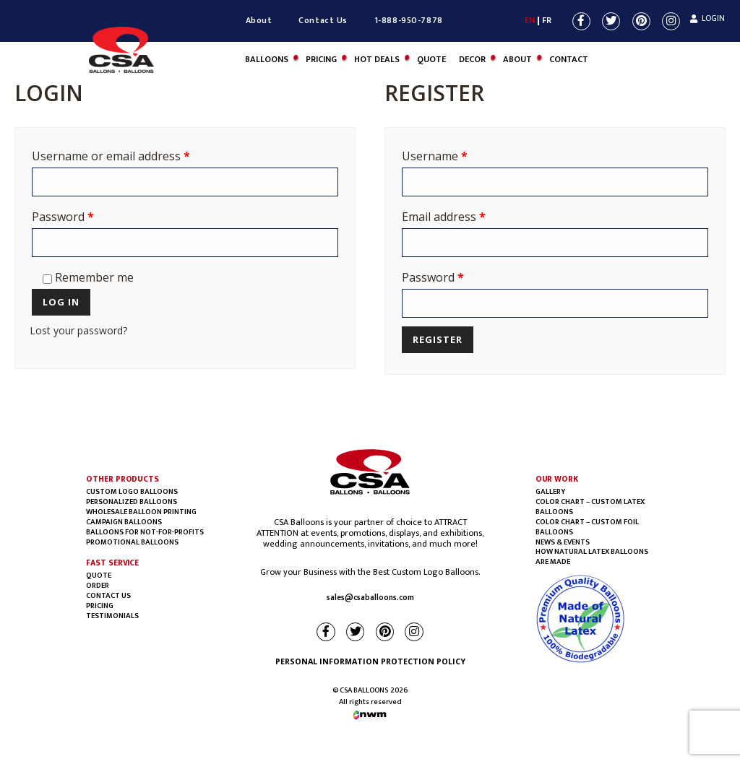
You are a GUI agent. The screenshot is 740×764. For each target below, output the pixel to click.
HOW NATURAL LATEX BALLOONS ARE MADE (591, 556)
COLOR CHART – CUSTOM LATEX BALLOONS (590, 506)
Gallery (550, 491)
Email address (444, 217)
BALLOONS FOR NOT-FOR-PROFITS (145, 532)
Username (435, 156)
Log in (61, 301)
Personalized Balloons (131, 501)
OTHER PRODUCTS (122, 479)
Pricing (321, 59)
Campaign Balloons (124, 522)
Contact (568, 59)
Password (63, 217)
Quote (431, 59)
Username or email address (111, 156)
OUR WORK (556, 479)
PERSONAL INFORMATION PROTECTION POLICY (370, 661)
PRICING (99, 605)
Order (97, 585)
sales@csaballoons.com (370, 598)
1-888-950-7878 (408, 20)
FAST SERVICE (112, 563)
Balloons (266, 59)
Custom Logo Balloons (132, 491)
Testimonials (112, 615)
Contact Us (323, 20)
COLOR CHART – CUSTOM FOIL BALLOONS (587, 527)
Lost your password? (78, 330)
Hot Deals (377, 59)
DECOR (472, 59)
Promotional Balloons (132, 542)
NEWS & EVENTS (562, 542)
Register (437, 339)
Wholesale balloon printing (141, 511)
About (259, 20)
